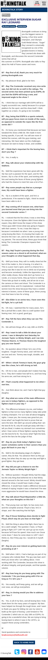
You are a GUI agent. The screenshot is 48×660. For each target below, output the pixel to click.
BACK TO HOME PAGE (24, 642)
